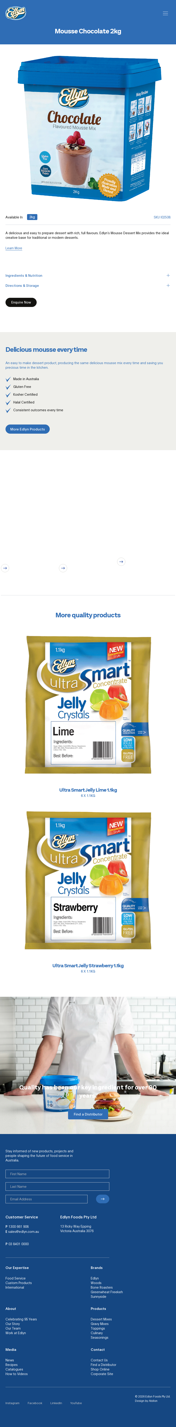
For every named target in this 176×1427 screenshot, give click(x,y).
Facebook (35, 1403)
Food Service (16, 1278)
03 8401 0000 (18, 1244)
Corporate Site (102, 1373)
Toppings (98, 1328)
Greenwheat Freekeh (107, 1292)
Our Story (13, 1323)
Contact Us (99, 1360)
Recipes (12, 1364)
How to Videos (17, 1373)
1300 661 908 (18, 1226)
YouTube (76, 1403)
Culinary (97, 1332)
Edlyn (95, 1278)
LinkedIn (56, 1403)
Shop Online (100, 1369)
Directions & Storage (88, 285)
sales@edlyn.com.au (23, 1231)
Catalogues (14, 1369)
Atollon (153, 1401)
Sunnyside (98, 1296)
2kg (32, 217)
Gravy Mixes (100, 1323)
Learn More (14, 248)
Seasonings (99, 1337)
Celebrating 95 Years (21, 1319)
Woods (96, 1282)
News (10, 1360)
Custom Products (19, 1282)
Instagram (12, 1403)
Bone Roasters (102, 1287)
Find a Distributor (103, 1364)
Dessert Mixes (101, 1319)
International (15, 1287)
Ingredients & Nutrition (88, 275)
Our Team (13, 1328)
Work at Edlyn (16, 1332)
